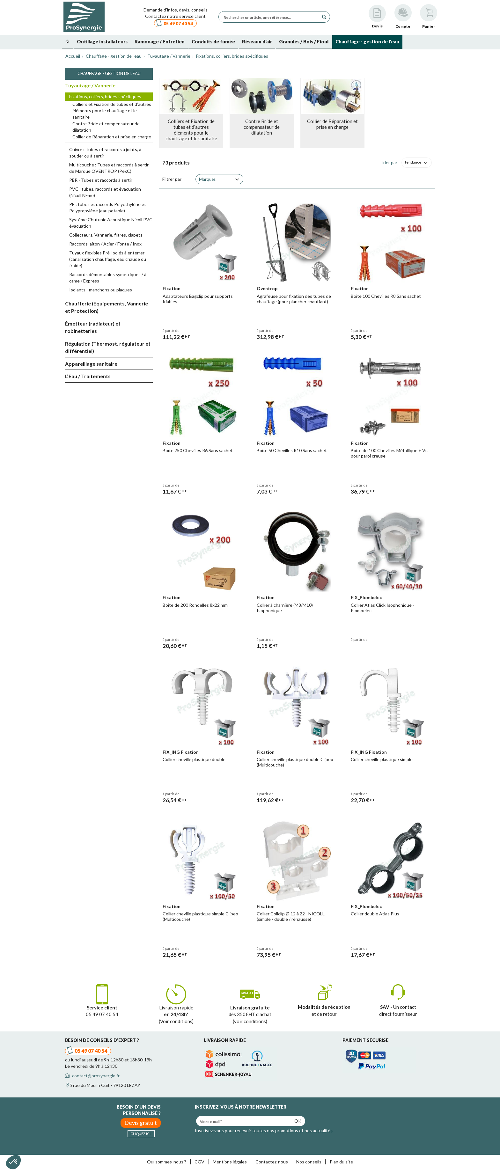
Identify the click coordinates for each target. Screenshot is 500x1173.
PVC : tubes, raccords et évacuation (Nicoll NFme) (105, 192)
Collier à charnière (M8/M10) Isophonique (285, 607)
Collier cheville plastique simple (382, 759)
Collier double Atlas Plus (375, 913)
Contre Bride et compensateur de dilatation (106, 127)
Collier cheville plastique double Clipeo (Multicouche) (295, 762)
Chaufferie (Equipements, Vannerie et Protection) (106, 307)
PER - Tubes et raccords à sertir (100, 180)
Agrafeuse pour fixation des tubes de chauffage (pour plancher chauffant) (294, 298)
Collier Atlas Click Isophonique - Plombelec (382, 607)
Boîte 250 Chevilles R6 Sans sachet (198, 450)
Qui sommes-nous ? (166, 1161)
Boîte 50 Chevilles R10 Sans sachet (292, 450)
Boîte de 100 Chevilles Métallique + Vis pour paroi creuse (390, 453)
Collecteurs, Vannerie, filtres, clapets (106, 235)
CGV (199, 1161)
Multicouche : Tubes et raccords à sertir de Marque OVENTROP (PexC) (109, 168)
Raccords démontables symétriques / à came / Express (107, 277)
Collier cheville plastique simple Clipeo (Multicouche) (200, 916)
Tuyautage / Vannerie (90, 85)
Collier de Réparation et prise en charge (111, 136)
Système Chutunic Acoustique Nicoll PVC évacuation (110, 223)
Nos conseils (308, 1161)
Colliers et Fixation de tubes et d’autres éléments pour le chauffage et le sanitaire (111, 110)
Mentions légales (230, 1161)
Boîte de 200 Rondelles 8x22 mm (195, 605)
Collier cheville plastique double (194, 759)
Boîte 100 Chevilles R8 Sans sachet (386, 296)
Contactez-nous (271, 1161)
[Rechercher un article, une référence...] (270, 16)
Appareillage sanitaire (91, 364)
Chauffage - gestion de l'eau (109, 73)
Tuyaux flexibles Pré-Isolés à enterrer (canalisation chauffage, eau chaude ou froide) (107, 259)
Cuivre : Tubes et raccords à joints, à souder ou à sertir (105, 152)
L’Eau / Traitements (88, 376)
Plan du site (341, 1161)
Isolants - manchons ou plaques (100, 289)
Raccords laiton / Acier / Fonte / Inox (105, 243)
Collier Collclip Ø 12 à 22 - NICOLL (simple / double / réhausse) (291, 916)
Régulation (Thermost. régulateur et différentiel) (108, 347)
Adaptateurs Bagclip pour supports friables (198, 298)
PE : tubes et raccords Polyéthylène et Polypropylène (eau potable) (107, 207)
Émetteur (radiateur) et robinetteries (93, 327)
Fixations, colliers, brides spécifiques (105, 96)
